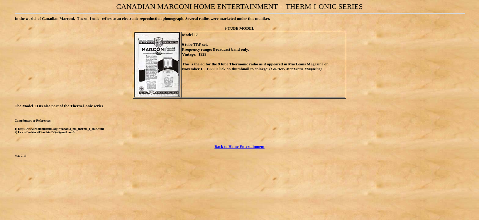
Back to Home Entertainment (239, 146)
